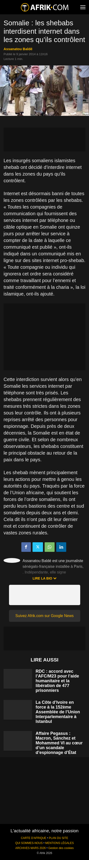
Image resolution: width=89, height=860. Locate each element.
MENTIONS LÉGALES (59, 843)
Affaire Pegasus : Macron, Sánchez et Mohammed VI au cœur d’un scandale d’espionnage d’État (59, 743)
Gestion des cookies (61, 848)
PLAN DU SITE (58, 838)
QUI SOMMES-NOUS (29, 843)
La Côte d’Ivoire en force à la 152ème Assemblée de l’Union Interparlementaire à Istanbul (58, 712)
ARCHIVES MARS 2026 (30, 848)
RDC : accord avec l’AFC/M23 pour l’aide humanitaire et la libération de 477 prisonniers (57, 681)
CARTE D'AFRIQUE (33, 838)
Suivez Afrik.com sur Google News (44, 616)
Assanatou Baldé (18, 49)
